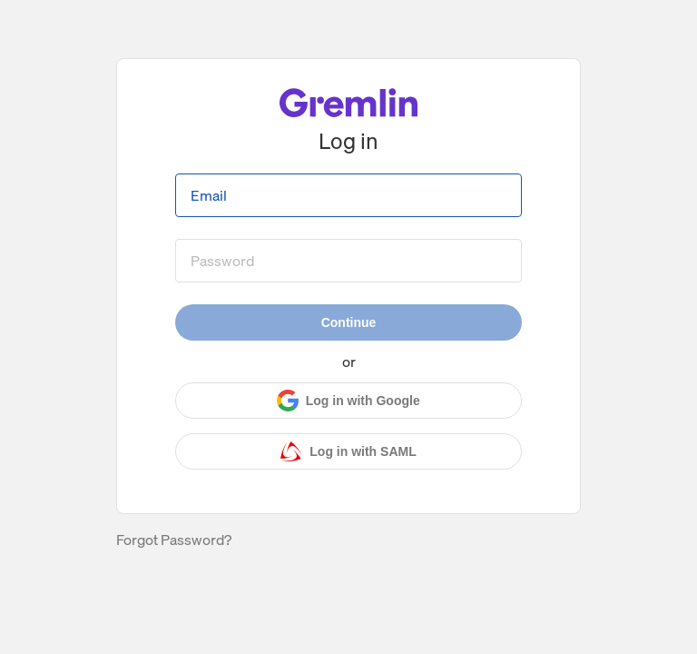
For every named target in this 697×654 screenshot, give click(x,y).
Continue (349, 322)
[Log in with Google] (348, 400)
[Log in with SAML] (348, 451)
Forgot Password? (173, 539)
